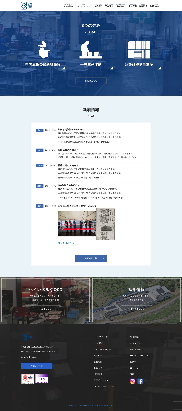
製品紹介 (98, 355)
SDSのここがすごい (139, 355)
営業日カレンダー (102, 380)
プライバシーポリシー (104, 386)
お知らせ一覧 (91, 258)
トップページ (101, 337)
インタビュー (136, 343)
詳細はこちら (91, 81)
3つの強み (98, 343)
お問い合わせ (37, 366)
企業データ (135, 361)
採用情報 (134, 337)
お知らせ (40, 130)
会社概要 (98, 374)
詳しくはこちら (66, 242)
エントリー (135, 368)
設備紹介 (98, 361)
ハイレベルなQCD (102, 349)
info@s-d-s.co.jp (29, 356)
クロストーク (136, 349)
